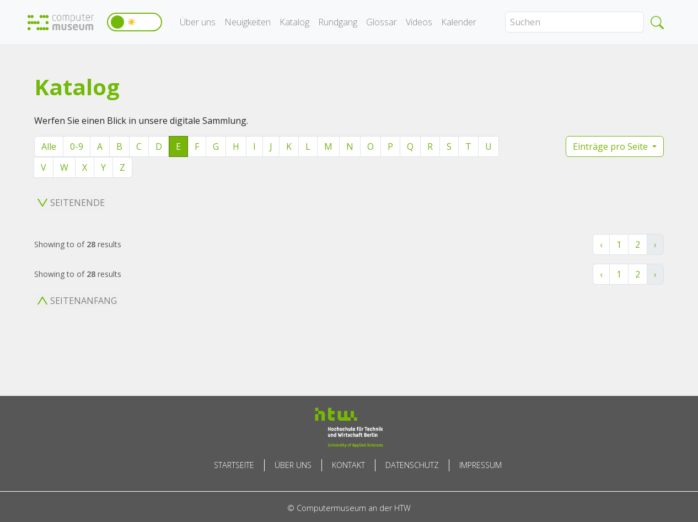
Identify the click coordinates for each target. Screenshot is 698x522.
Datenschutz (412, 465)
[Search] (574, 22)
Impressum (480, 465)
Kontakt (348, 465)
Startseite (234, 465)
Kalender (458, 22)
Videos (419, 22)
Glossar (381, 22)
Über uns (198, 22)
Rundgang (337, 22)
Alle (48, 146)
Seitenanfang (77, 301)
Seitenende (71, 203)
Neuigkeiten (247, 22)
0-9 (76, 146)
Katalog (294, 22)
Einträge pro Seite (611, 146)
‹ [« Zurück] (601, 244)
